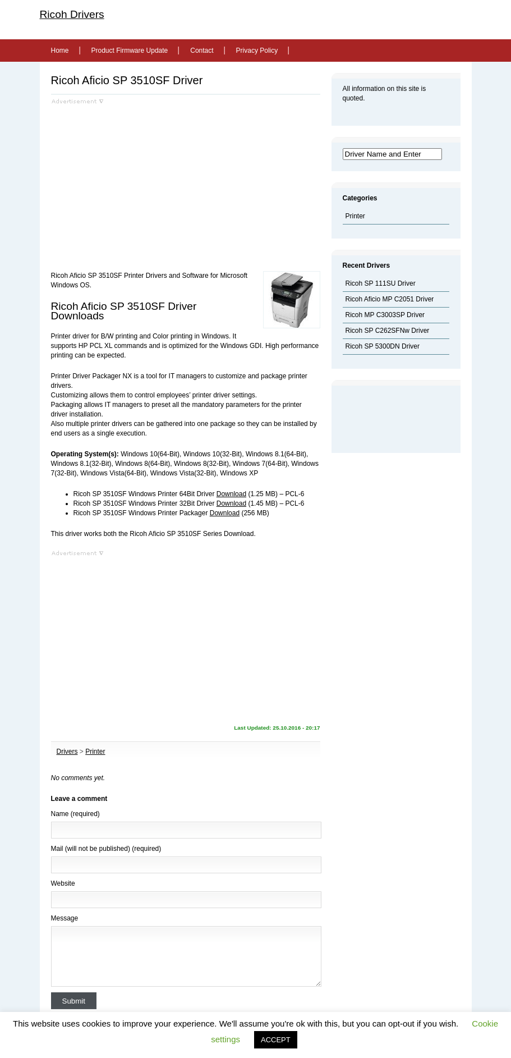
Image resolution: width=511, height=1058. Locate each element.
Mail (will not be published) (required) (106, 849)
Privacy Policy (257, 50)
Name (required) (75, 814)
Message (65, 918)
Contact (201, 50)
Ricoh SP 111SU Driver (381, 283)
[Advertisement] (145, 183)
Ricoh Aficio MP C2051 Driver (390, 299)
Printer (95, 751)
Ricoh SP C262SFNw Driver (388, 331)
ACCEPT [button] (276, 1040)
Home (60, 50)
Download (231, 494)
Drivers (67, 751)
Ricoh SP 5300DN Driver (383, 346)
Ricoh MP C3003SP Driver (385, 315)
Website (63, 883)
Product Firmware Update (129, 50)
